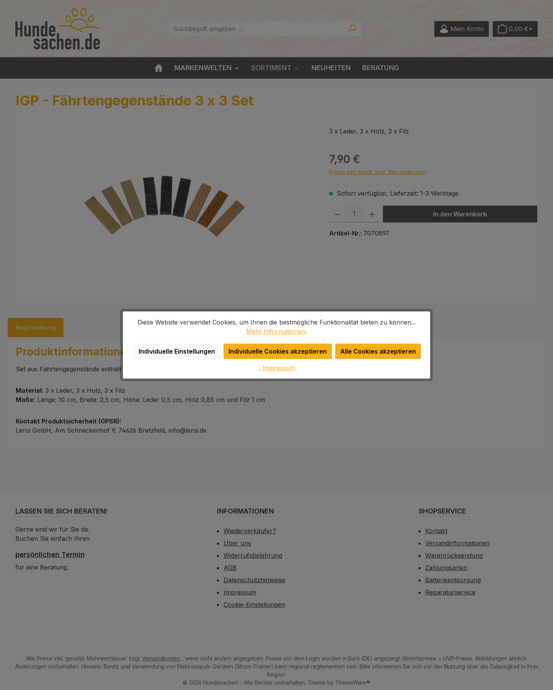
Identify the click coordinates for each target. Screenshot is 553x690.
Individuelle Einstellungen (180, 351)
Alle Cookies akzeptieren (375, 351)
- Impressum (277, 367)
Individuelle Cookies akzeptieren (279, 351)
